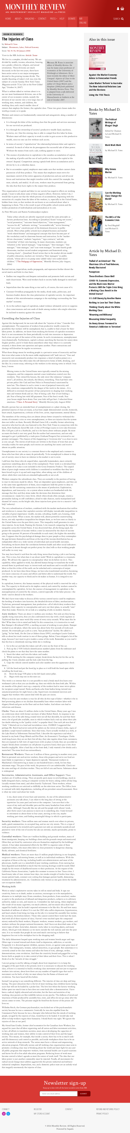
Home (8, 18)
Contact (42, 18)
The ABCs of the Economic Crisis (112, 218)
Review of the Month (13, 34)
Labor (21, 47)
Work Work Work (113, 144)
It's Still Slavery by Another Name (105, 298)
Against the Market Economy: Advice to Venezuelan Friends (103, 76)
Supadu (70, 1129)
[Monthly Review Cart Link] (122, 9)
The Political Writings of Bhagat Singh (111, 122)
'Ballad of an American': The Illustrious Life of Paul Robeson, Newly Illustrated (104, 264)
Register (38, 1109)
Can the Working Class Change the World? (113, 195)
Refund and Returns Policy (107, 1109)
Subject (5, 47)
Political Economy (32, 47)
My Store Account (42, 1113)
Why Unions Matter (110, 171)
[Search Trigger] (118, 19)
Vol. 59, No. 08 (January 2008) (19, 51)
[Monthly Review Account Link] (118, 9)
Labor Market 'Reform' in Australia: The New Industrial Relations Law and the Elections (105, 86)
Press (53, 18)
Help (62, 18)
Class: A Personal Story (27, 402)
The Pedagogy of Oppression (29, 261)
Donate (71, 18)
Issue (35, 55)
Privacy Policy (102, 1113)
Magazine (29, 18)
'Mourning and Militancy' (100, 314)
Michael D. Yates (11, 44)
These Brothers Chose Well (101, 276)
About (18, 18)
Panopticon (94, 271)
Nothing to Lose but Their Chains (104, 302)
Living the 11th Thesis (99, 94)
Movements (13, 47)
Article (28, 55)
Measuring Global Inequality (102, 319)
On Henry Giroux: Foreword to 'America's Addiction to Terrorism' (105, 325)
